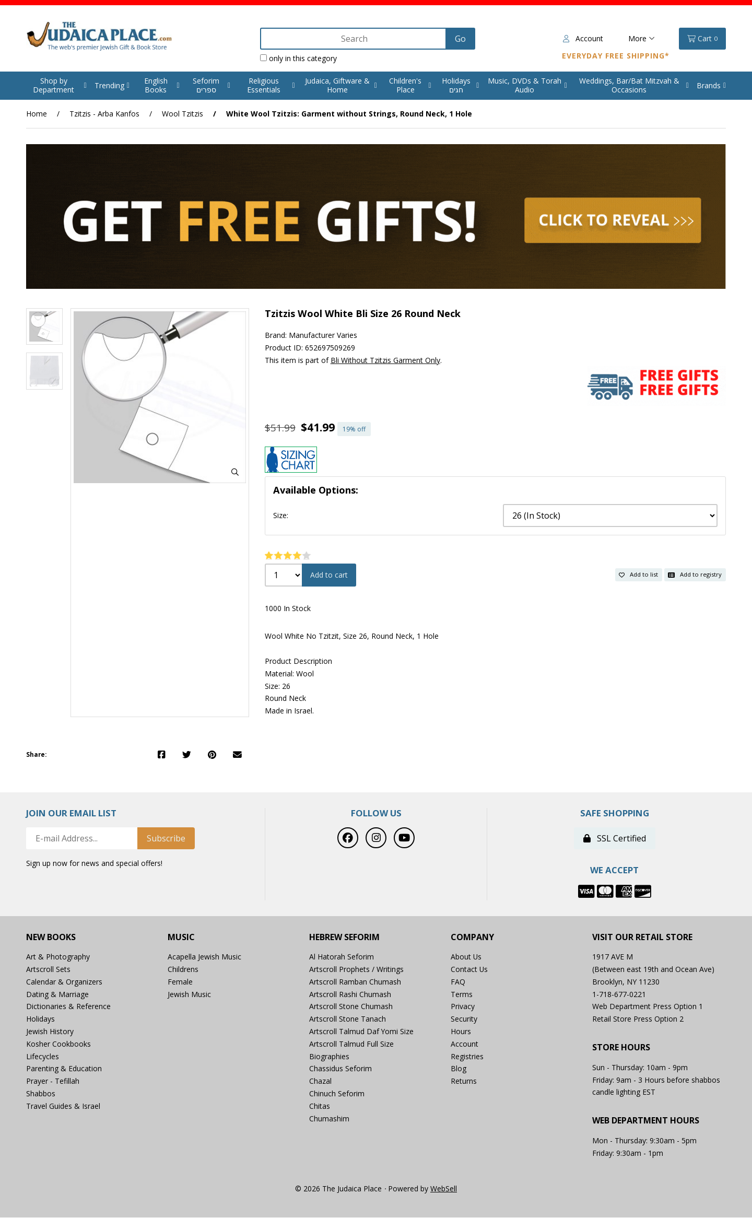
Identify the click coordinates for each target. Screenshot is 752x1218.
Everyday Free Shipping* (615, 56)
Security (464, 1019)
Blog (458, 1069)
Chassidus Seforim (340, 1069)
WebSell (443, 1188)
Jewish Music (189, 994)
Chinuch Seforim (337, 1093)
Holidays (40, 1019)
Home (36, 114)
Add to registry (695, 574)
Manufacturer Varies (323, 335)
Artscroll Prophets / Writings (356, 969)
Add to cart (329, 575)
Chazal (320, 1081)
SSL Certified (614, 838)
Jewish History (50, 1031)
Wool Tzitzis (182, 114)
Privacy (463, 1007)
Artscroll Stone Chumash (351, 1007)
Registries (467, 1056)
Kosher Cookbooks (58, 1044)
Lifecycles (42, 1056)
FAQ (458, 982)
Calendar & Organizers (64, 982)
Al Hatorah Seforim (341, 957)
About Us (466, 957)
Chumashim (329, 1118)
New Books (51, 937)
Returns (464, 1081)
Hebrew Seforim (344, 937)
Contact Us (469, 969)
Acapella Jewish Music (204, 957)
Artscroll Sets (48, 969)
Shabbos (40, 1093)
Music (181, 937)
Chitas (319, 1106)
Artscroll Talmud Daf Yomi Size (361, 1031)
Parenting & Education (64, 1069)
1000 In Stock (288, 608)
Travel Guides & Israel (63, 1106)
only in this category (298, 58)
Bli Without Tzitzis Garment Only (385, 360)
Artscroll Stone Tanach (347, 1019)
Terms (462, 994)
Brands (709, 85)
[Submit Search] (460, 39)
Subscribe (166, 838)
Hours (461, 1031)
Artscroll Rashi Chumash (350, 994)
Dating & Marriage (57, 994)
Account (583, 38)
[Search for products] (354, 39)
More (641, 38)
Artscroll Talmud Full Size (351, 1044)
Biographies (329, 1056)
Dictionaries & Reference (68, 1007)
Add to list (638, 574)
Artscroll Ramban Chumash (355, 982)
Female (180, 982)
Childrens (183, 969)
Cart (702, 38)
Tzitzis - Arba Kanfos (104, 114)
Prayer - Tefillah (52, 1081)
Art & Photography (58, 957)
